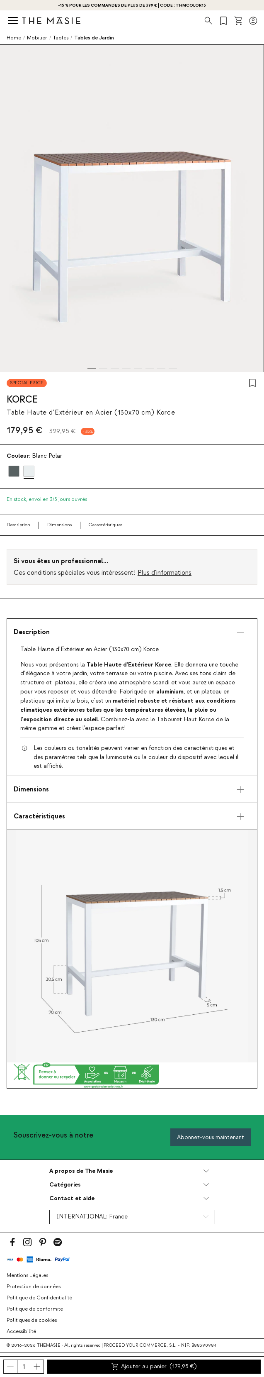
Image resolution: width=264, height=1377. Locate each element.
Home (14, 37)
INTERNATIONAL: (92, 1217)
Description (18, 525)
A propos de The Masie (81, 1171)
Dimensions (59, 525)
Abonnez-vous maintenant (210, 1137)
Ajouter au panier (154, 1366)
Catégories (64, 1185)
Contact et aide (71, 1198)
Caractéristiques (105, 525)
